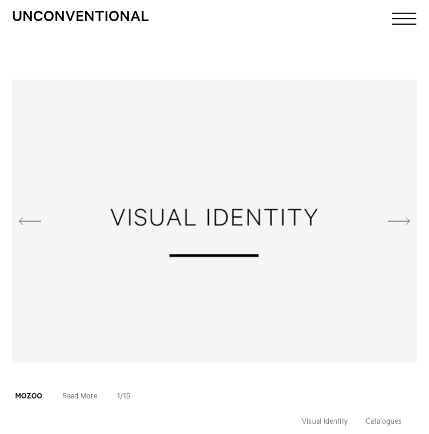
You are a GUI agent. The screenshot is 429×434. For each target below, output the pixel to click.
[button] (42, 221)
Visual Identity (325, 422)
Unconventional (80, 18)
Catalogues (384, 422)
